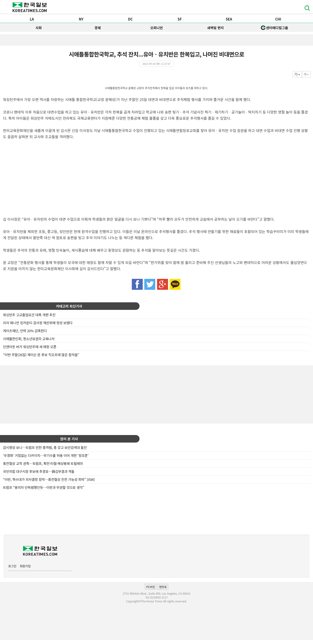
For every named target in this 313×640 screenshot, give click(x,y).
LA (32, 19)
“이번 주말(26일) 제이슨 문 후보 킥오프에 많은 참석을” (41, 354)
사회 (39, 27)
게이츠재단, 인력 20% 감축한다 (25, 330)
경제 (97, 27)
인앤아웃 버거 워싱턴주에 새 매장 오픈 (29, 346)
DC (130, 19)
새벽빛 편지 (215, 27)
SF (180, 19)
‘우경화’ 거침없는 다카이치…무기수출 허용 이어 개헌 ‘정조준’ (46, 455)
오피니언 (156, 27)
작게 (306, 74)
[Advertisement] (156, 393)
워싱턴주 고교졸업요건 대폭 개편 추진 (29, 314)
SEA (229, 19)
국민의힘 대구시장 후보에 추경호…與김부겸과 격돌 (38, 471)
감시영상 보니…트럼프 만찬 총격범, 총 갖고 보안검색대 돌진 (45, 447)
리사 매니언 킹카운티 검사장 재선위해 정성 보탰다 (38, 322)
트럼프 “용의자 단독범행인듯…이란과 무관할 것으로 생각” (43, 487)
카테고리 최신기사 (69, 306)
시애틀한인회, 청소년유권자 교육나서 (29, 338)
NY (81, 19)
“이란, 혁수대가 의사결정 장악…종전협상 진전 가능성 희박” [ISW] (49, 479)
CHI (278, 19)
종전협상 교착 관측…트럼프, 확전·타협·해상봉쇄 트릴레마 (43, 463)
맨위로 (163, 587)
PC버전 (150, 587)
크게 (297, 74)
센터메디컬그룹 (274, 27)
